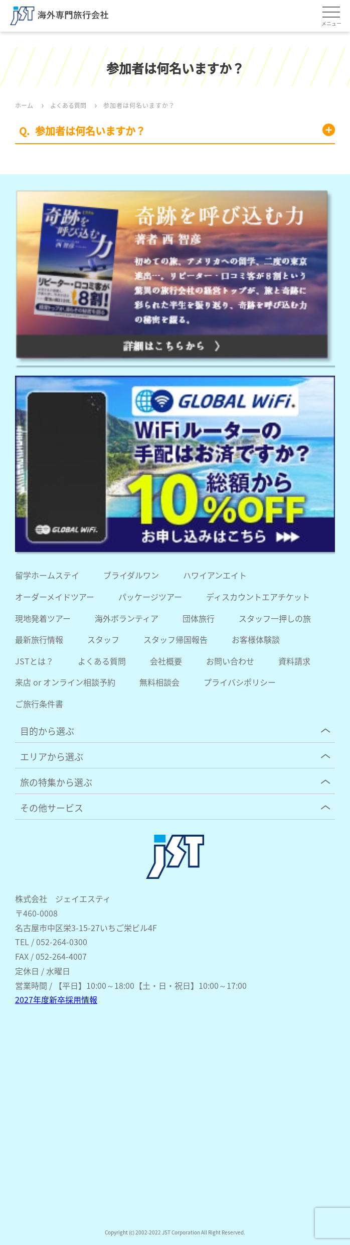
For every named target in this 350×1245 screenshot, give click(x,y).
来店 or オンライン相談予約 (65, 682)
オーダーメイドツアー (54, 597)
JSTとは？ (34, 661)
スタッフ (103, 639)
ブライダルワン (131, 575)
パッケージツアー (150, 597)
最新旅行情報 (39, 639)
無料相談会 (159, 682)
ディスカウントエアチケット (258, 597)
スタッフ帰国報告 (175, 639)
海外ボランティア (126, 618)
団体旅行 (199, 618)
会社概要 (166, 661)
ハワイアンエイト (215, 575)
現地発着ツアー (43, 618)
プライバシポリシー (240, 682)
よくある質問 (102, 661)
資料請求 (294, 661)
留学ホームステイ (47, 575)
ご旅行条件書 (39, 704)
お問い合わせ (230, 661)
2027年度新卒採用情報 (56, 999)
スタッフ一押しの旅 (275, 618)
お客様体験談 (256, 639)
